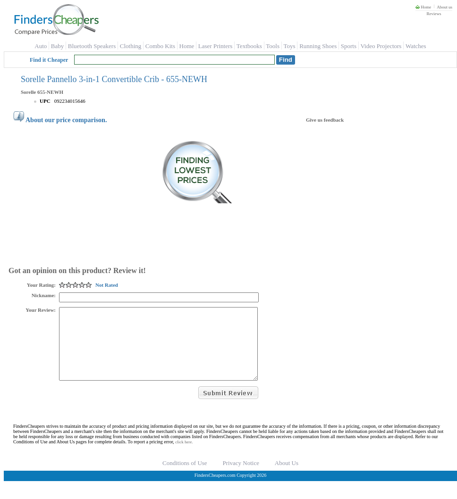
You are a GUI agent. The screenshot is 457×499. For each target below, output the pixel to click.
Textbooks (249, 46)
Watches (416, 46)
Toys (290, 46)
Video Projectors (380, 46)
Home (423, 7)
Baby (57, 46)
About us (444, 7)
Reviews (433, 13)
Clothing (131, 46)
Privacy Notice (240, 477)
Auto (40, 46)
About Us (286, 477)
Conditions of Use (184, 477)
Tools (272, 46)
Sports (348, 46)
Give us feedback (325, 120)
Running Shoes (318, 46)
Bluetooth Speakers (92, 46)
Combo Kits (160, 46)
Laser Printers (215, 46)
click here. (184, 456)
